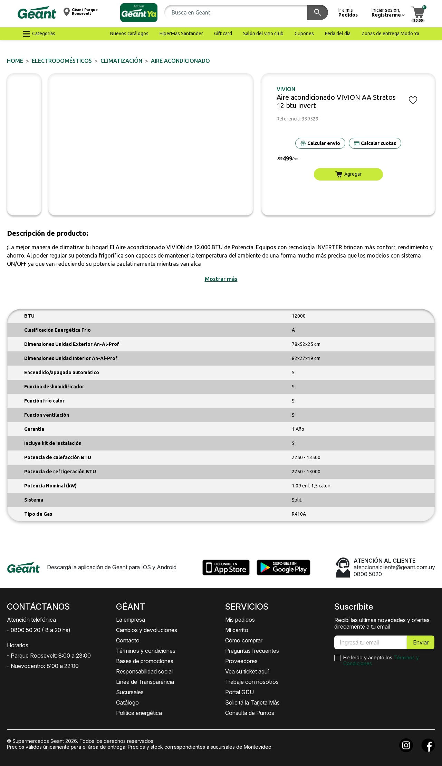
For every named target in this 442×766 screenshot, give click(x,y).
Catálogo (127, 702)
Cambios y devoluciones (146, 630)
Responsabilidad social (144, 671)
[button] (138, 12)
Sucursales (130, 692)
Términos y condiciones (145, 650)
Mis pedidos (240, 619)
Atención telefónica (31, 619)
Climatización (121, 61)
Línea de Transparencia (145, 682)
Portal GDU (239, 692)
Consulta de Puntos (249, 713)
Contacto (128, 640)
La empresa (130, 619)
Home (15, 61)
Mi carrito (236, 630)
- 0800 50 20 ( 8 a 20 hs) (38, 630)
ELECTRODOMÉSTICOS (62, 61)
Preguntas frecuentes (252, 650)
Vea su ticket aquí (247, 671)
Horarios (17, 645)
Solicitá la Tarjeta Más (252, 702)
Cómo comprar (243, 640)
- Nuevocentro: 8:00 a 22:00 (43, 666)
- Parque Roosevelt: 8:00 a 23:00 (49, 655)
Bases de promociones (144, 661)
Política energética (139, 713)
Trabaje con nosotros (252, 682)
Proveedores (241, 661)
